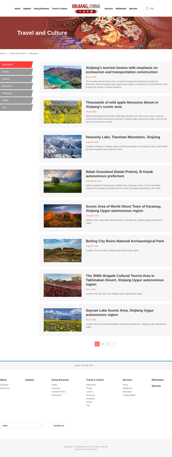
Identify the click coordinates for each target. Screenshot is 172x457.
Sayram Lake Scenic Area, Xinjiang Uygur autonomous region (120, 312)
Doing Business (60, 380)
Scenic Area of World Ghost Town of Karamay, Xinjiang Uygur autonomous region (123, 208)
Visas (125, 385)
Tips (88, 405)
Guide (54, 385)
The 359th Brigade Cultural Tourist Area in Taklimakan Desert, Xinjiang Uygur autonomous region (125, 280)
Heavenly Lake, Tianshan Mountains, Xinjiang (123, 137)
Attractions (34, 53)
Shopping (90, 398)
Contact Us (58, 425)
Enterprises (57, 395)
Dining (89, 388)
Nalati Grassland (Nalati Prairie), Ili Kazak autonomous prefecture (119, 174)
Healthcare (127, 388)
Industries (56, 388)
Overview (4, 385)
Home (2, 53)
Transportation (129, 395)
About (3, 380)
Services (127, 380)
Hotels (89, 402)
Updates (29, 380)
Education (127, 392)
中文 (152, 8)
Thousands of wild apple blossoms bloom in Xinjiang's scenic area (122, 104)
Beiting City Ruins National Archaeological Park (125, 241)
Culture (89, 392)
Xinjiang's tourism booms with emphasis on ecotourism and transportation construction (122, 70)
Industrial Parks (58, 392)
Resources (5, 388)
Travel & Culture (95, 380)
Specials (156, 386)
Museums (90, 395)
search (147, 8)
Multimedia (158, 380)
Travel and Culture (17, 53)
